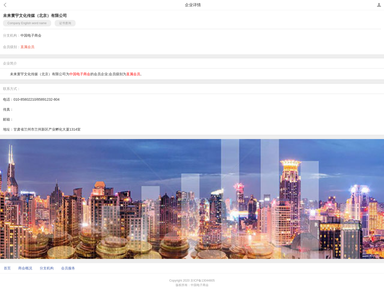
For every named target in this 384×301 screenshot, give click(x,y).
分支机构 (47, 268)
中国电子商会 (30, 35)
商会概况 (25, 268)
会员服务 (68, 268)
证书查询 (65, 23)
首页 (7, 268)
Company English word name (27, 23)
